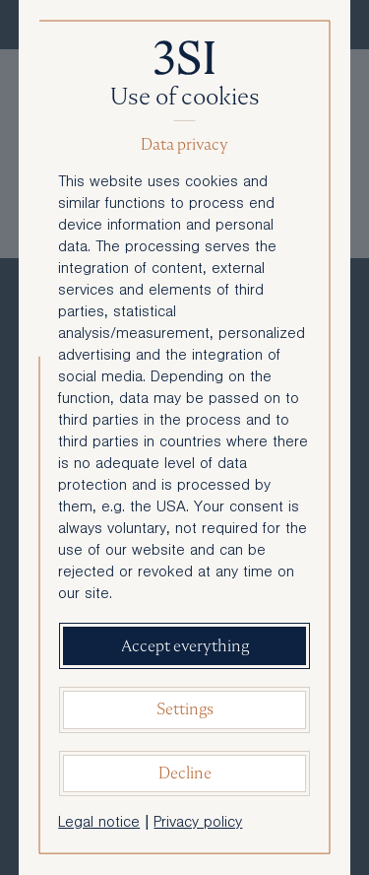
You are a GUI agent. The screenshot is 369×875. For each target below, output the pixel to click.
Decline (185, 773)
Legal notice (99, 824)
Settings (185, 709)
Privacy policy (198, 824)
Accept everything (185, 646)
